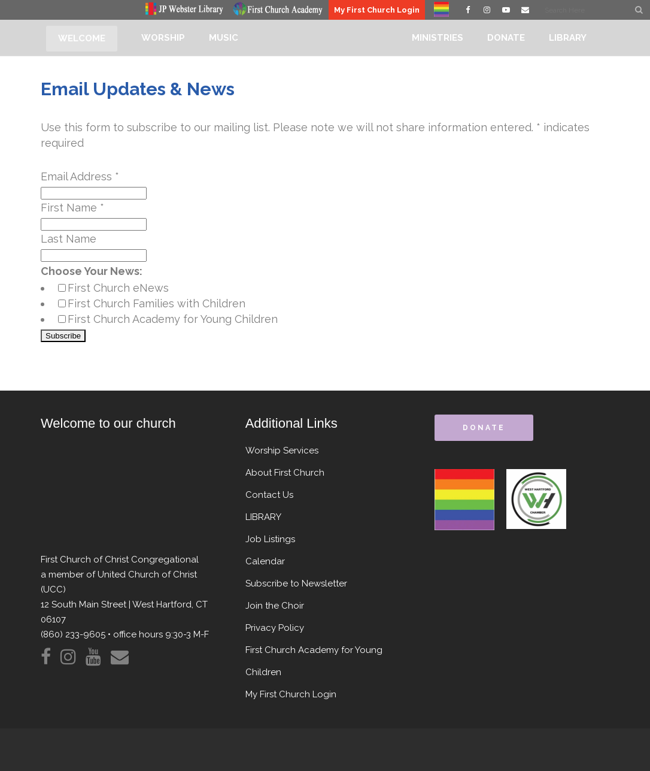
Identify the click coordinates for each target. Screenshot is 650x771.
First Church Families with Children (156, 303)
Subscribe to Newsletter (296, 583)
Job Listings (270, 539)
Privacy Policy (274, 627)
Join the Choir (274, 605)
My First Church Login (377, 9)
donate (484, 428)
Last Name (68, 238)
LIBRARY (263, 517)
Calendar (265, 561)
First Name (72, 207)
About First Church (284, 472)
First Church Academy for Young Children (173, 319)
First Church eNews (118, 288)
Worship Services (281, 450)
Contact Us (269, 494)
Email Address (80, 176)
